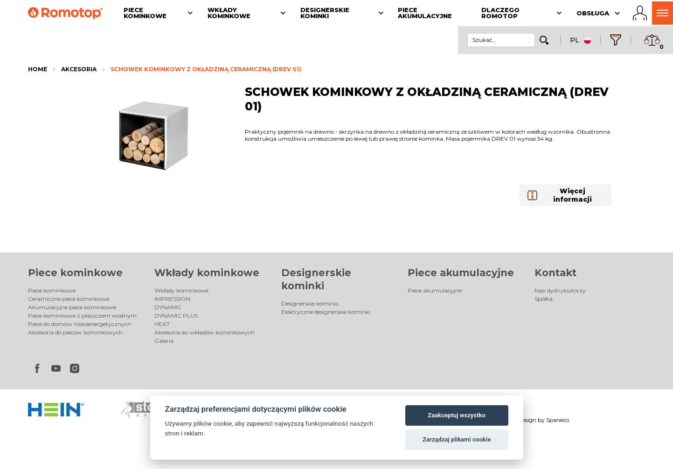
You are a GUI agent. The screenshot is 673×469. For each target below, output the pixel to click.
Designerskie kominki (310, 303)
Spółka (543, 298)
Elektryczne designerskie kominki (325, 311)
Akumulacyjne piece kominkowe (72, 307)
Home (37, 69)
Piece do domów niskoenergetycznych (79, 323)
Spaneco (557, 419)
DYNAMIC (167, 307)
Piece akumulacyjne (461, 273)
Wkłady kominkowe (206, 273)
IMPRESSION (172, 298)
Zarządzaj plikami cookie (457, 439)
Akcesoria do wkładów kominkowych (204, 332)
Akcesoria (79, 69)
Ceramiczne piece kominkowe (68, 298)
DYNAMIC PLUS (176, 315)
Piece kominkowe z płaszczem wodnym (82, 315)
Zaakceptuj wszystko (456, 415)
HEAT (162, 323)
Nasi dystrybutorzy (560, 290)
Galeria (163, 340)
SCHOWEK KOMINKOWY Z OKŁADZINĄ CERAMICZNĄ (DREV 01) (206, 69)
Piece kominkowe (75, 273)
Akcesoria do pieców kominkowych (75, 332)
